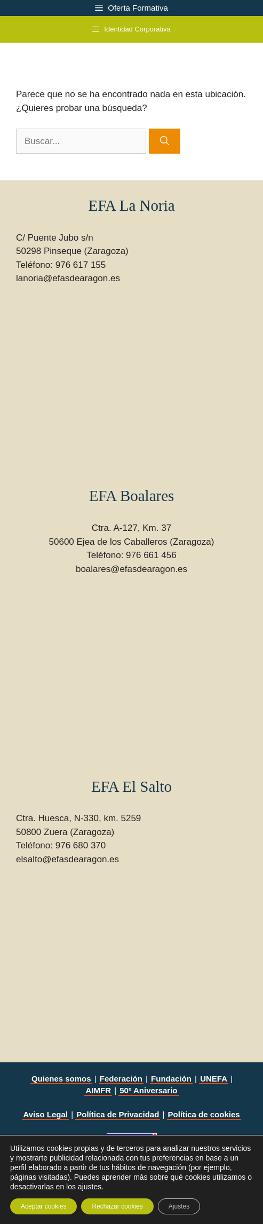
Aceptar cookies (43, 1206)
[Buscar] (164, 141)
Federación (121, 1078)
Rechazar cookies (117, 1206)
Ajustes (179, 1206)
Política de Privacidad (117, 1114)
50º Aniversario (148, 1090)
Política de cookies (204, 1114)
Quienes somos (61, 1078)
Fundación (171, 1078)
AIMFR (98, 1090)
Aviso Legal (45, 1114)
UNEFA (213, 1078)
